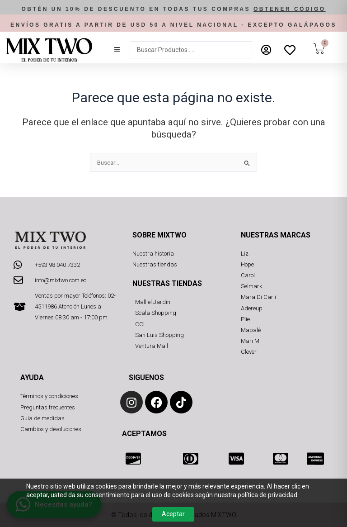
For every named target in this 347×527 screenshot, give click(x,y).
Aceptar (173, 514)
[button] (117, 50)
